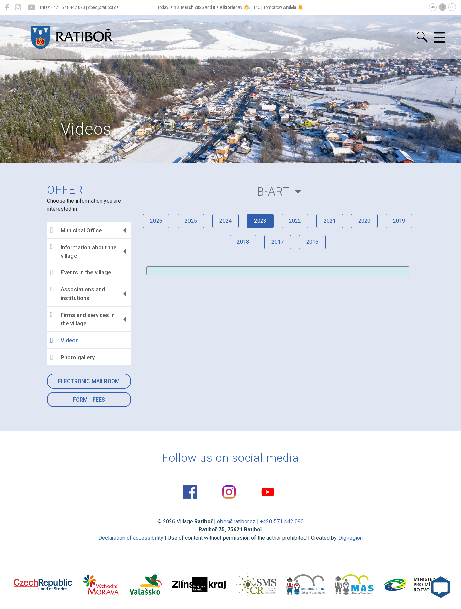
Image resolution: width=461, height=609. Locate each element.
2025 (191, 221)
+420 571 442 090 (282, 521)
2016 (312, 242)
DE (452, 7)
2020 (364, 221)
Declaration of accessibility (130, 538)
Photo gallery (72, 357)
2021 (330, 221)
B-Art (273, 191)
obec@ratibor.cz (236, 521)
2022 (295, 221)
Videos (64, 340)
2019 (399, 221)
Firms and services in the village (82, 319)
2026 (156, 221)
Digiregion (350, 538)
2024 (225, 221)
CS (433, 7)
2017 (277, 242)
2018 (243, 242)
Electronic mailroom (89, 381)
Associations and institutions (77, 294)
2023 (260, 221)
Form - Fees (89, 399)
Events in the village (80, 272)
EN (443, 7)
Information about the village (83, 251)
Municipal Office (76, 230)
